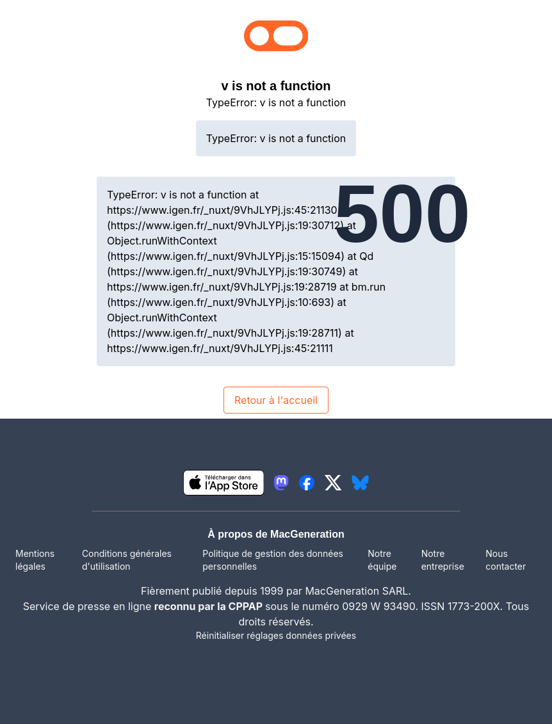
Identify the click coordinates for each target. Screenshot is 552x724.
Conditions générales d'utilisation (127, 560)
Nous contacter (505, 560)
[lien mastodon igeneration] (281, 482)
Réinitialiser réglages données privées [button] (276, 635)
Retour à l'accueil (276, 400)
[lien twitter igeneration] (333, 482)
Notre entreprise (442, 560)
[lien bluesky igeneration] (360, 482)
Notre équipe (382, 560)
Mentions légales (34, 560)
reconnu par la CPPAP (209, 606)
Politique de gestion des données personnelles (272, 560)
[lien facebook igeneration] (306, 482)
